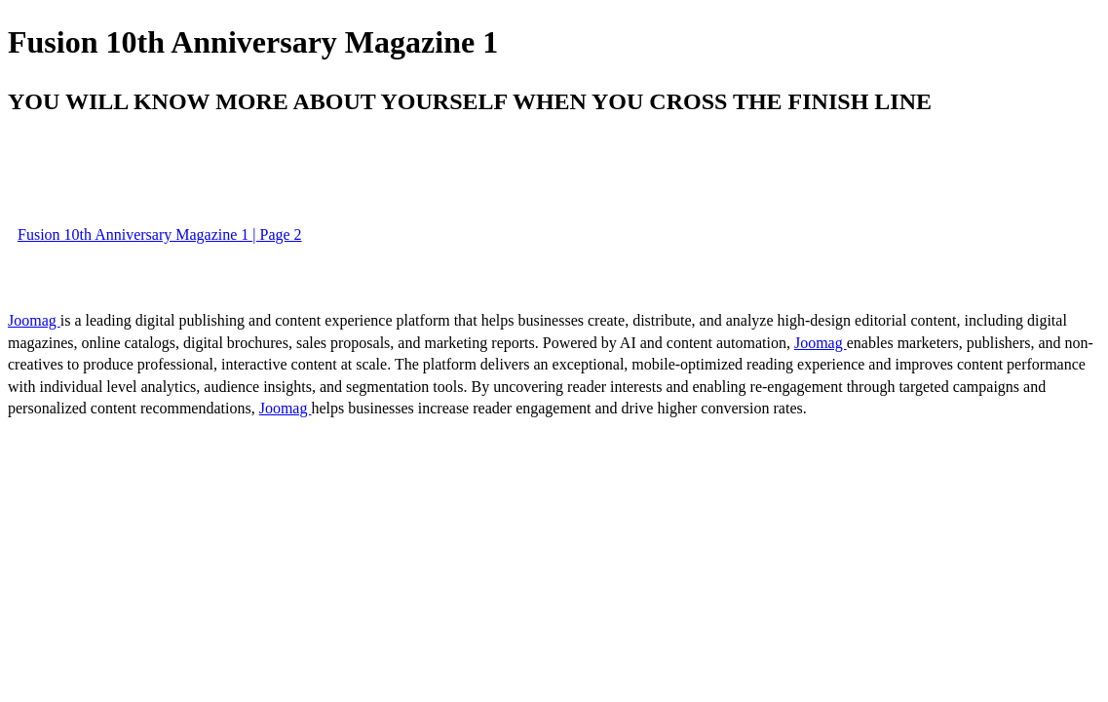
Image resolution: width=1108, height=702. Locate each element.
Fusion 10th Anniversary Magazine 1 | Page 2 (160, 234)
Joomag (34, 320)
